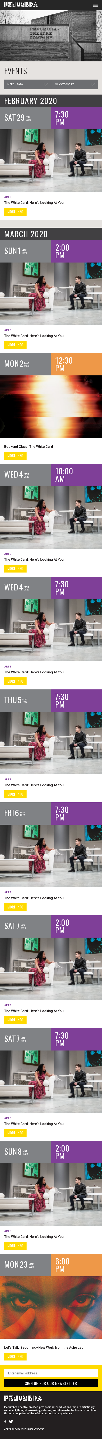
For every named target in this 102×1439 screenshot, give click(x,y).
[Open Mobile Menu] (95, 5)
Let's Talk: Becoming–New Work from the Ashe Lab (43, 1348)
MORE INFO (15, 211)
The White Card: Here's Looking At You (34, 203)
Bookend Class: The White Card (28, 447)
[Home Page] (19, 5)
